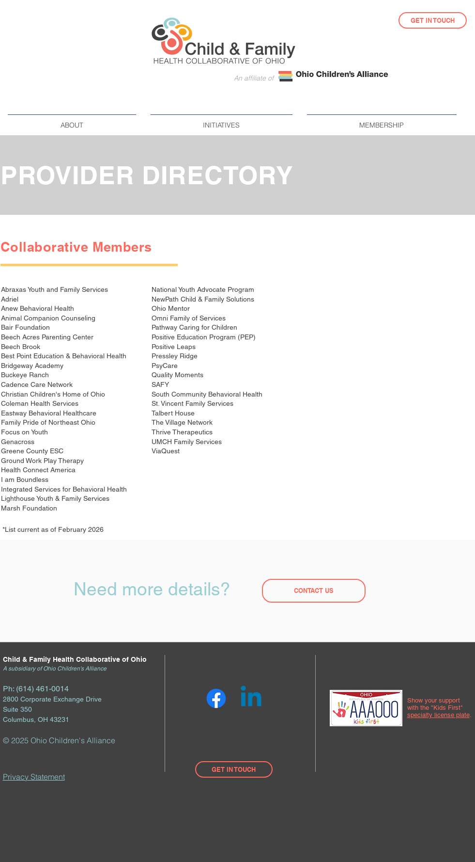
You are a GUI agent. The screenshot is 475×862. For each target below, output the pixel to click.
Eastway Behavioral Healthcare (49, 413)
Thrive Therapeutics (183, 432)
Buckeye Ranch (26, 375)
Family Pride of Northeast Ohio (49, 422)
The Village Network (183, 422)
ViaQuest (167, 451)
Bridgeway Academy (32, 365)
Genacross (17, 442)
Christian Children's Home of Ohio (54, 394)
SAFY (161, 384)
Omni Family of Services (190, 318)
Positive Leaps (175, 347)
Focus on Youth (25, 432)
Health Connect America (38, 470)
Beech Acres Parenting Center (48, 337)
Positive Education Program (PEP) (205, 337)
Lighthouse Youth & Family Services (56, 498)
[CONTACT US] (314, 591)
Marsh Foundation (30, 508)
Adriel (10, 299)
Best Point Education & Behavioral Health (64, 356)
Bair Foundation (26, 327)
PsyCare (166, 365)
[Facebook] (216, 698)
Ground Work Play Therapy (43, 460)
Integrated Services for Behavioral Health (65, 489)
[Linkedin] (251, 698)
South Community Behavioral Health (207, 394)
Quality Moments (178, 375)
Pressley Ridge (175, 356)
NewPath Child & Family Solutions (204, 299)
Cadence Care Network (38, 384)
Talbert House (174, 413)
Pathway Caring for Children (195, 327)
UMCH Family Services (188, 442)
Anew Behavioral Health (38, 308)
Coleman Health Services (40, 403)
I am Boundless (25, 479)
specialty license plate (438, 714)
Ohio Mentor (172, 308)
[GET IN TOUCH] (432, 20)
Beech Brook (21, 347)
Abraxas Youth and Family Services (55, 289)
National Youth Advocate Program (204, 289)
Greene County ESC (33, 451)
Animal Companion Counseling (48, 318)
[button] (71, 121)
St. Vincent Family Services (192, 403)
